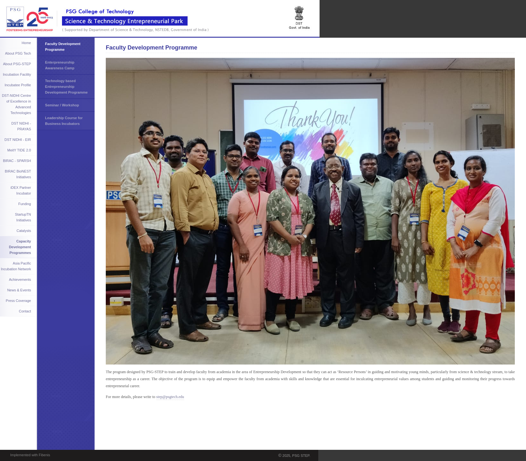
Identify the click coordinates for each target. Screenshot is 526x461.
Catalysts (24, 231)
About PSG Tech (18, 53)
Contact (25, 311)
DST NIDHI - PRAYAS (21, 126)
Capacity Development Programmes (20, 247)
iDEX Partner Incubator (21, 190)
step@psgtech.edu (170, 397)
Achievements (20, 279)
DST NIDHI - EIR (17, 140)
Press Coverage (18, 301)
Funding (24, 204)
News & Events (19, 290)
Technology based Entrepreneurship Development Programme (66, 86)
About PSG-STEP (17, 64)
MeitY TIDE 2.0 (19, 150)
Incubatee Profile (17, 85)
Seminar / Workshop (62, 105)
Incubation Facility (17, 74)
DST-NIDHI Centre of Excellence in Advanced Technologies (16, 104)
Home (26, 43)
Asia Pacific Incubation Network (16, 266)
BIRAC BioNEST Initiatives (18, 174)
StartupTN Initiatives (23, 217)
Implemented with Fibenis (30, 455)
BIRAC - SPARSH (17, 161)
